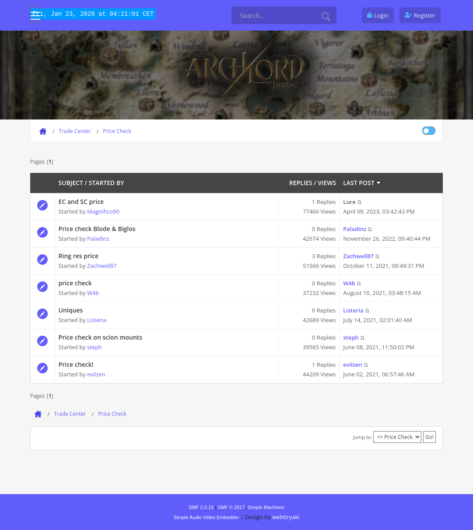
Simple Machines (266, 507)
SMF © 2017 (231, 507)
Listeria (96, 320)
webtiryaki (285, 517)
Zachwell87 (102, 266)
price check (75, 283)
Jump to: (362, 437)
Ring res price (78, 256)
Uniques (71, 310)
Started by (106, 183)
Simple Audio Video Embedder (206, 517)
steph (94, 347)
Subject (71, 183)
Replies (300, 183)
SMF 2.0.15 (201, 507)
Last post (362, 183)
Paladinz (98, 238)
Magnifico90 (103, 211)
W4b (93, 293)
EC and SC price (81, 201)
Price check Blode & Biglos (97, 229)
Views (327, 183)
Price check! (76, 364)
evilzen (96, 374)
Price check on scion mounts (101, 337)
